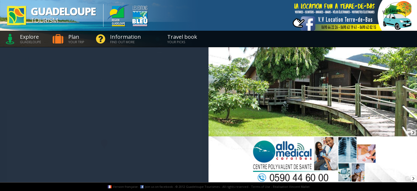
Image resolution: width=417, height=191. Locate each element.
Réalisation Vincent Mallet (291, 187)
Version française (125, 187)
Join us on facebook (159, 187)
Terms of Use (260, 187)
